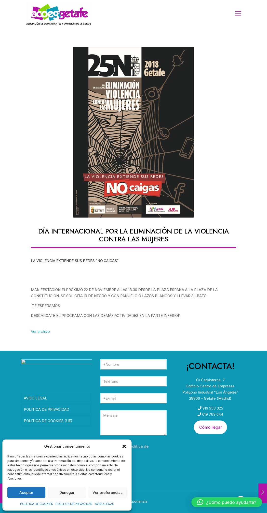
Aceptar (26, 492)
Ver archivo (40, 331)
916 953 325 (212, 408)
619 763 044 (212, 414)
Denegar (67, 492)
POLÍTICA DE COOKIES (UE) (48, 422)
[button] (124, 446)
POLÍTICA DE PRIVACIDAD (74, 504)
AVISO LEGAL (104, 504)
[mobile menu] (238, 13)
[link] (133, 132)
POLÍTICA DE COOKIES (36, 504)
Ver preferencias (107, 492)
